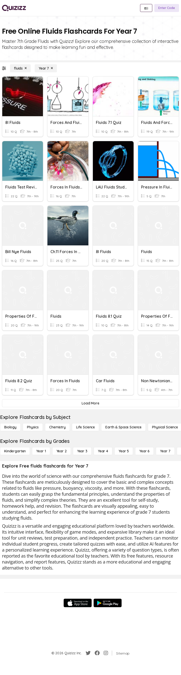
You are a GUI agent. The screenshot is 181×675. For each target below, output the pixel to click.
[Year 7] (46, 68)
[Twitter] (88, 653)
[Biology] (10, 427)
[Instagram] (106, 653)
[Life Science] (85, 427)
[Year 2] (61, 451)
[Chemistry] (57, 427)
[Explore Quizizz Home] (14, 8)
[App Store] (78, 603)
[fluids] (20, 68)
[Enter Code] (166, 8)
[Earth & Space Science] (123, 427)
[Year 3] (82, 451)
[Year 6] (144, 451)
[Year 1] (41, 451)
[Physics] (33, 427)
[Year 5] (123, 451)
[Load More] (90, 403)
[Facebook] (97, 653)
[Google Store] (108, 603)
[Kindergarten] (15, 451)
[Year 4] (103, 451)
